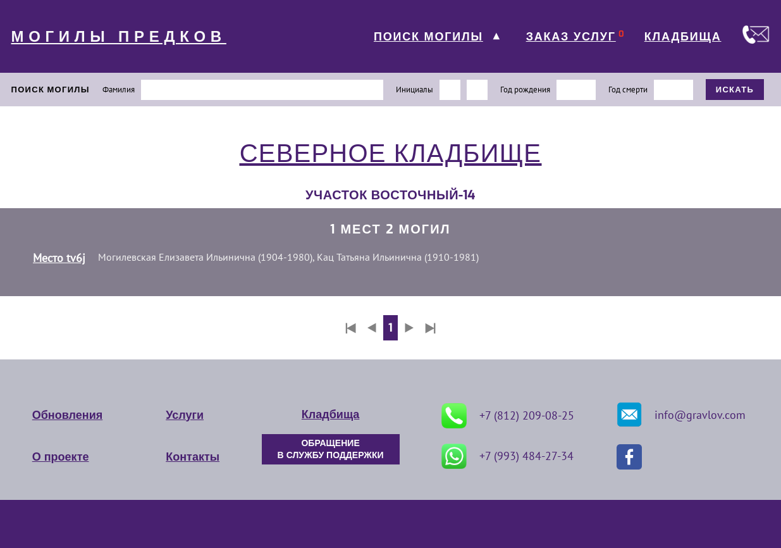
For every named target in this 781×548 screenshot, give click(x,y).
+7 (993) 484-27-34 (507, 456)
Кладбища (330, 414)
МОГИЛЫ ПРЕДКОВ (118, 37)
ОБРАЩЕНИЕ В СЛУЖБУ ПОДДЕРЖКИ (331, 449)
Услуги (185, 415)
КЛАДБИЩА (683, 36)
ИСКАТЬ (735, 89)
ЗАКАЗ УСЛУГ (571, 36)
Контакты (192, 456)
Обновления (67, 415)
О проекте (60, 456)
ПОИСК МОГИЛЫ (428, 36)
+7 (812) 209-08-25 (507, 415)
